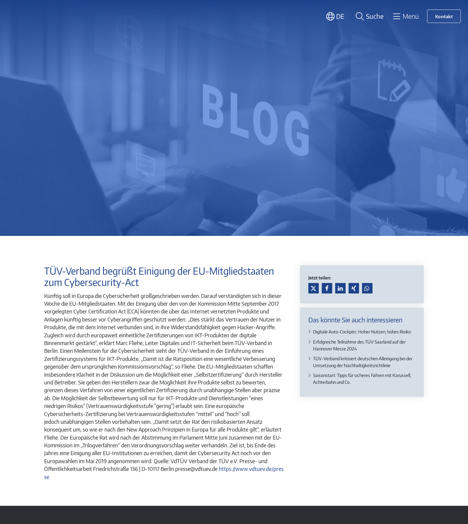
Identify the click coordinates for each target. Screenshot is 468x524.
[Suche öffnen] (368, 16)
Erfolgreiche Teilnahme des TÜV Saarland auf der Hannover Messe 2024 (359, 345)
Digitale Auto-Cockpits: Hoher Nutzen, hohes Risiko (362, 331)
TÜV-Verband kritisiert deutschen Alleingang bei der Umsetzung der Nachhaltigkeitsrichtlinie (362, 361)
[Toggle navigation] (405, 16)
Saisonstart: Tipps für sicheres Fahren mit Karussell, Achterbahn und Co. (362, 378)
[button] (313, 288)
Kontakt (444, 16)
